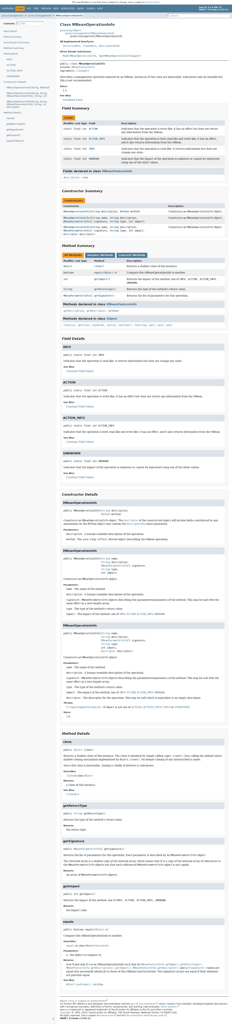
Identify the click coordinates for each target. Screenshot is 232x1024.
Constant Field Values (80, 371)
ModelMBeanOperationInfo (79, 55)
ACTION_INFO (14, 70)
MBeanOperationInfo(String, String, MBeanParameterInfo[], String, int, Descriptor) (27, 104)
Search (90, 8)
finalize (69, 325)
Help (100, 8)
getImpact (100, 279)
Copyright (65, 1012)
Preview (46, 8)
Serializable (71, 45)
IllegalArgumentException (83, 707)
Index (80, 8)
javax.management (39, 15)
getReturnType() (16, 124)
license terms (153, 2)
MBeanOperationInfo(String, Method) (28, 87)
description (71, 177)
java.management (12, 15)
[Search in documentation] (198, 16)
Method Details (12, 112)
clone (98, 266)
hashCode (98, 325)
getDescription (73, 310)
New (56, 8)
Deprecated (68, 8)
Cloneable (89, 45)
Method (124, 211)
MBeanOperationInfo (69, 15)
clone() (11, 118)
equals (98, 272)
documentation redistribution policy (145, 1015)
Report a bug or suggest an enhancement (83, 1001)
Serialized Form (73, 99)
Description (10, 31)
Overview (7, 8)
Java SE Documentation (143, 1004)
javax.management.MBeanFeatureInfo (89, 33)
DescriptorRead (109, 45)
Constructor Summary (16, 42)
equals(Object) (15, 140)
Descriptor (70, 234)
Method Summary (14, 48)
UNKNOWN (13, 76)
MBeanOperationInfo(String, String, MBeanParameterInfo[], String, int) (27, 94)
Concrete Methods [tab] (132, 255)
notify (111, 325)
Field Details (11, 53)
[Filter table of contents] (30, 23)
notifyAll (125, 325)
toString (140, 325)
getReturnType (103, 289)
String (95, 211)
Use (29, 8)
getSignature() (15, 129)
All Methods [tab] (73, 255)
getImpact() (13, 135)
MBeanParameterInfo (76, 221)
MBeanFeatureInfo (83, 67)
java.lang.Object (70, 30)
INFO (9, 59)
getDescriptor (96, 310)
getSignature (103, 295)
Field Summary (12, 36)
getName (113, 310)
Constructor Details (15, 82)
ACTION (11, 65)
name (85, 177)
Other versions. (169, 1006)
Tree (36, 8)
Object (67, 266)
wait (152, 325)
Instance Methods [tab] (100, 255)
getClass (84, 325)
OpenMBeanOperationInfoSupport (120, 55)
